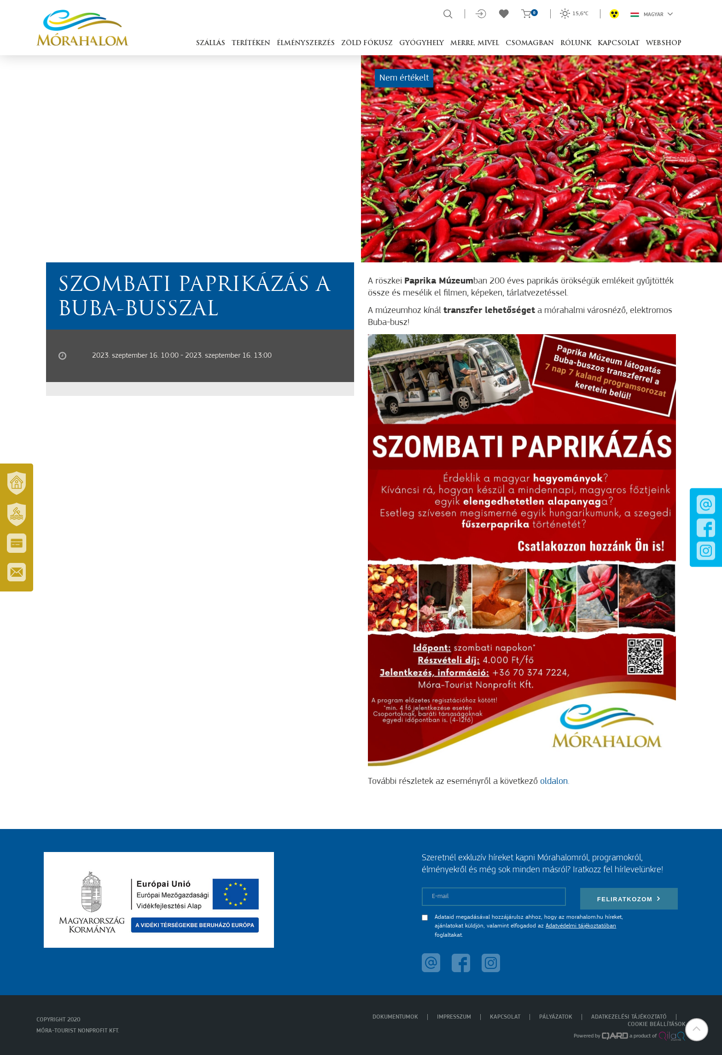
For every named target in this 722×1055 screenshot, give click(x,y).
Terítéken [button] (251, 43)
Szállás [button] (210, 43)
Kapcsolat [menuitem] (505, 1017)
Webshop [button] (663, 43)
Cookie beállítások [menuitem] (657, 1024)
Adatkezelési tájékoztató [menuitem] (629, 1017)
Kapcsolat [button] (619, 43)
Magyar (651, 13)
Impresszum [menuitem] (454, 1017)
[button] (696, 1029)
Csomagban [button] (530, 43)
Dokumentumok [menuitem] (395, 1017)
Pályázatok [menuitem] (555, 1017)
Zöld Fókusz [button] (367, 43)
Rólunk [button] (575, 43)
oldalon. (555, 781)
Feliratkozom (629, 899)
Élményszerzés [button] (306, 43)
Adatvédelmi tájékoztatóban (581, 926)
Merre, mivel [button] (474, 43)
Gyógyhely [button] (421, 43)
